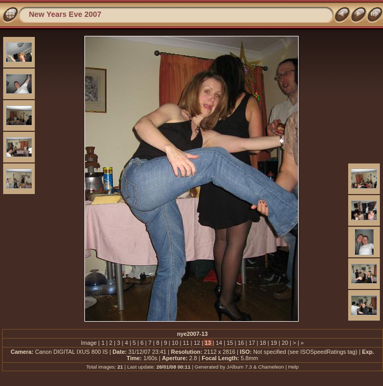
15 (230, 343)
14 (219, 343)
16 (241, 343)
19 (274, 343)
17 (251, 343)
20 (285, 343)
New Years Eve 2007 (65, 14)
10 (175, 343)
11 (185, 343)
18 (262, 343)
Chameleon (271, 367)
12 (197, 343)
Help (293, 367)
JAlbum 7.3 (239, 367)
